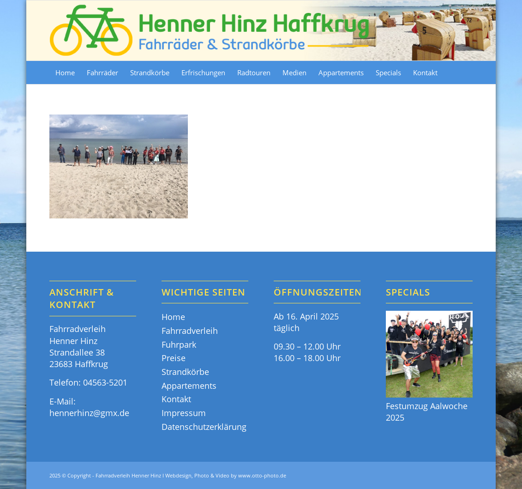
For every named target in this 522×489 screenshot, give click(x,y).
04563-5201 (105, 382)
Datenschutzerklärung (204, 426)
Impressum (184, 412)
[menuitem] (65, 72)
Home (173, 316)
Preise (174, 357)
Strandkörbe (185, 371)
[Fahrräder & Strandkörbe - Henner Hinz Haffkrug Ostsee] (210, 30)
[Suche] (467, 72)
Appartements (189, 385)
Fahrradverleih (190, 330)
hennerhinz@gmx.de (89, 412)
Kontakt (176, 398)
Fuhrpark (179, 344)
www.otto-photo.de (262, 475)
